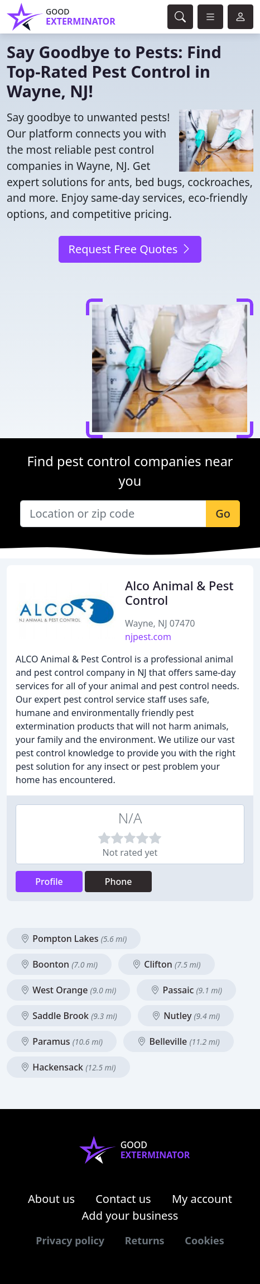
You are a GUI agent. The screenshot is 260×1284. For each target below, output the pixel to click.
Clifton (166, 964)
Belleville (178, 1041)
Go (222, 513)
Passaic (186, 990)
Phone (118, 881)
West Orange (68, 990)
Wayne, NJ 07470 (160, 623)
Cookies (204, 1240)
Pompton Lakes (74, 938)
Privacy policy (70, 1240)
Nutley (186, 1016)
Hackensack (68, 1067)
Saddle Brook (69, 1016)
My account (202, 1198)
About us (51, 1198)
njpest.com (148, 637)
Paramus (62, 1041)
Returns (145, 1240)
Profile (49, 881)
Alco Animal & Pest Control (179, 592)
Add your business (130, 1215)
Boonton (59, 964)
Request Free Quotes (129, 249)
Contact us (123, 1198)
